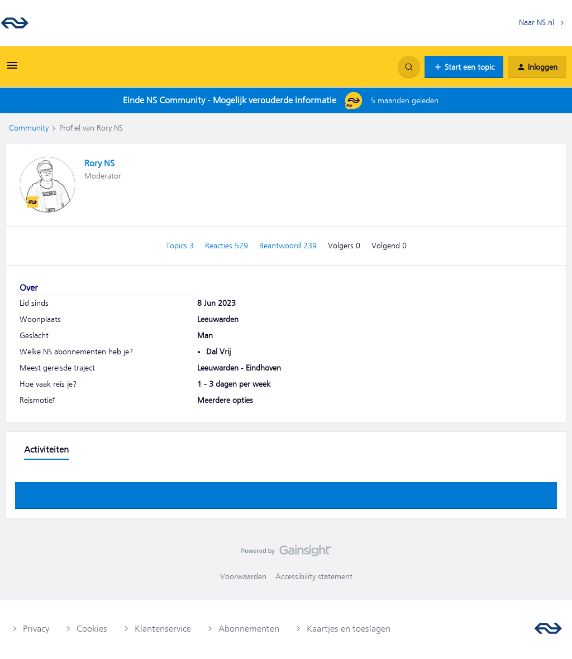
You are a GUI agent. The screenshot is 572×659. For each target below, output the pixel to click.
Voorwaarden (243, 576)
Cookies (92, 629)
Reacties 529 (227, 245)
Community (29, 127)
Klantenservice (163, 629)
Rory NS (99, 163)
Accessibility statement (313, 576)
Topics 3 (181, 245)
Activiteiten (46, 450)
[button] (12, 69)
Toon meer (286, 492)
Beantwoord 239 (289, 245)
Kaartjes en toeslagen (348, 629)
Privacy (36, 629)
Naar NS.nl (536, 22)
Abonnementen (248, 629)
